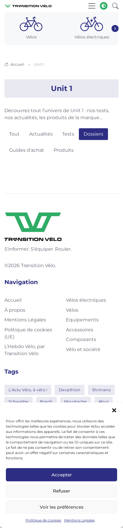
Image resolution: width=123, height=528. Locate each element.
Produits (64, 150)
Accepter (61, 475)
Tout (14, 134)
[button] (114, 410)
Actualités (41, 134)
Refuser (61, 491)
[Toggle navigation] (91, 5)
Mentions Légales (79, 520)
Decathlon (70, 389)
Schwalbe (19, 401)
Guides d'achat (26, 150)
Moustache (75, 401)
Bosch (46, 401)
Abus (104, 401)
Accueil (17, 64)
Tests (68, 134)
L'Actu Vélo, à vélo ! (28, 389)
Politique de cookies (43, 520)
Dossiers (93, 134)
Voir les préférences (62, 507)
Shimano (101, 389)
